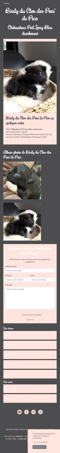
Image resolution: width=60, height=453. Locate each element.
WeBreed (19, 436)
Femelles (8, 345)
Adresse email (11, 266)
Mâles (7, 335)
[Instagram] (33, 412)
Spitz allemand (11, 389)
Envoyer (30, 320)
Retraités (8, 355)
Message (8, 285)
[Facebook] (26, 412)
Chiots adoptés (11, 374)
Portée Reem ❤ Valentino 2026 (33, 137)
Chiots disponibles (12, 364)
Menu (7, 3)
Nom (32, 275)
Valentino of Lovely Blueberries (26, 134)
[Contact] (19, 412)
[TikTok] (40, 412)
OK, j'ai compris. (41, 442)
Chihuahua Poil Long (14, 398)
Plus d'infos (39, 447)
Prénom (8, 275)
